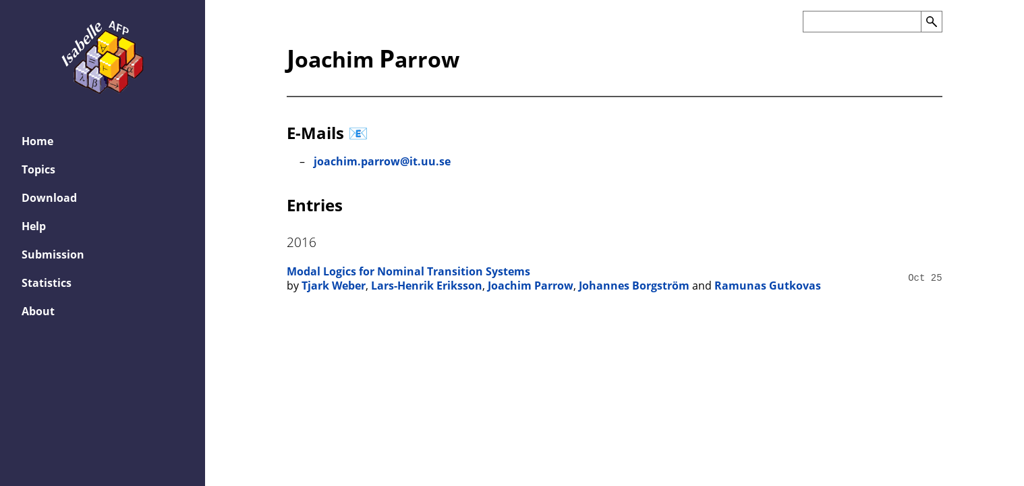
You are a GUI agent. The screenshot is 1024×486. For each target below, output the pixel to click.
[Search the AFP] (862, 21)
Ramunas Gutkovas (767, 285)
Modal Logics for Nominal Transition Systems (408, 271)
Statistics (47, 282)
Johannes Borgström (634, 285)
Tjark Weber (334, 285)
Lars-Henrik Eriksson (426, 285)
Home (37, 141)
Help (34, 226)
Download (49, 197)
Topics (38, 169)
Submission (53, 254)
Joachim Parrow (530, 285)
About (38, 311)
